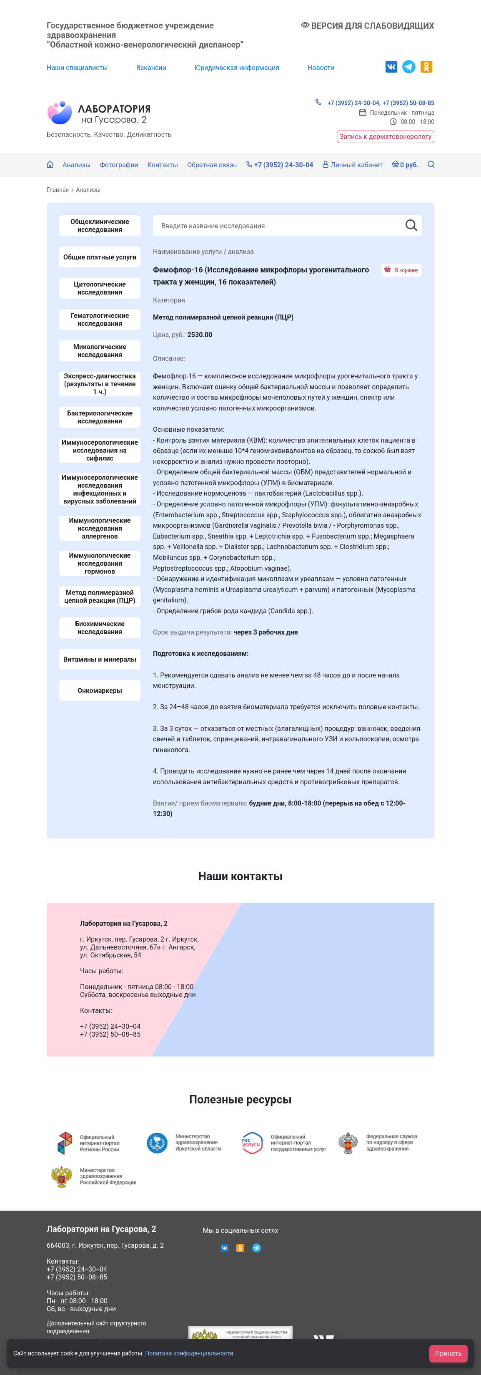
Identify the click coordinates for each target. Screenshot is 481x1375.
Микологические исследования (99, 351)
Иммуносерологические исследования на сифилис (100, 450)
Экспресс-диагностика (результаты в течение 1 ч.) (100, 384)
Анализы (76, 165)
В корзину (401, 270)
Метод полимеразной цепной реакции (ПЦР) (99, 596)
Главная (58, 189)
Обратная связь (212, 165)
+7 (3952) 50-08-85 (408, 103)
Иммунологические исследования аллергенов (100, 528)
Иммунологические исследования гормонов (100, 563)
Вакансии (151, 68)
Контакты (163, 165)
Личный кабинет (352, 165)
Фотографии (119, 165)
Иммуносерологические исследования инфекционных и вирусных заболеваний (100, 489)
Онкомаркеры (100, 691)
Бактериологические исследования (100, 417)
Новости (321, 68)
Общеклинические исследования (99, 226)
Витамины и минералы (99, 659)
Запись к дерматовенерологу (385, 137)
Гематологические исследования (100, 319)
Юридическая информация (237, 68)
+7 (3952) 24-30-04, (348, 102)
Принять (448, 1353)
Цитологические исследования (99, 288)
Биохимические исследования (100, 628)
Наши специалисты (77, 68)
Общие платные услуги (99, 257)
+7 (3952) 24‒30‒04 (77, 1269)
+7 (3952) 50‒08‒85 (77, 1277)
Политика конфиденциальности (189, 1353)
